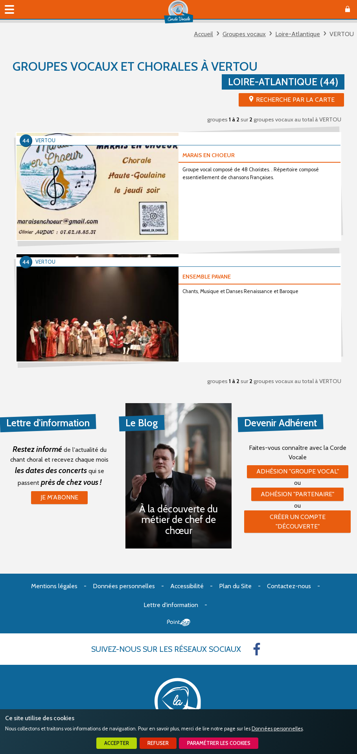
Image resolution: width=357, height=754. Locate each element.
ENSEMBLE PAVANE (206, 276)
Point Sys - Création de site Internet (178, 622)
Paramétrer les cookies (218, 743)
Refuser (158, 743)
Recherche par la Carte (295, 99)
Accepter (116, 743)
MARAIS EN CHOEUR (208, 155)
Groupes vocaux (244, 34)
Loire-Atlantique (297, 34)
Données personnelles (277, 729)
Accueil (203, 34)
